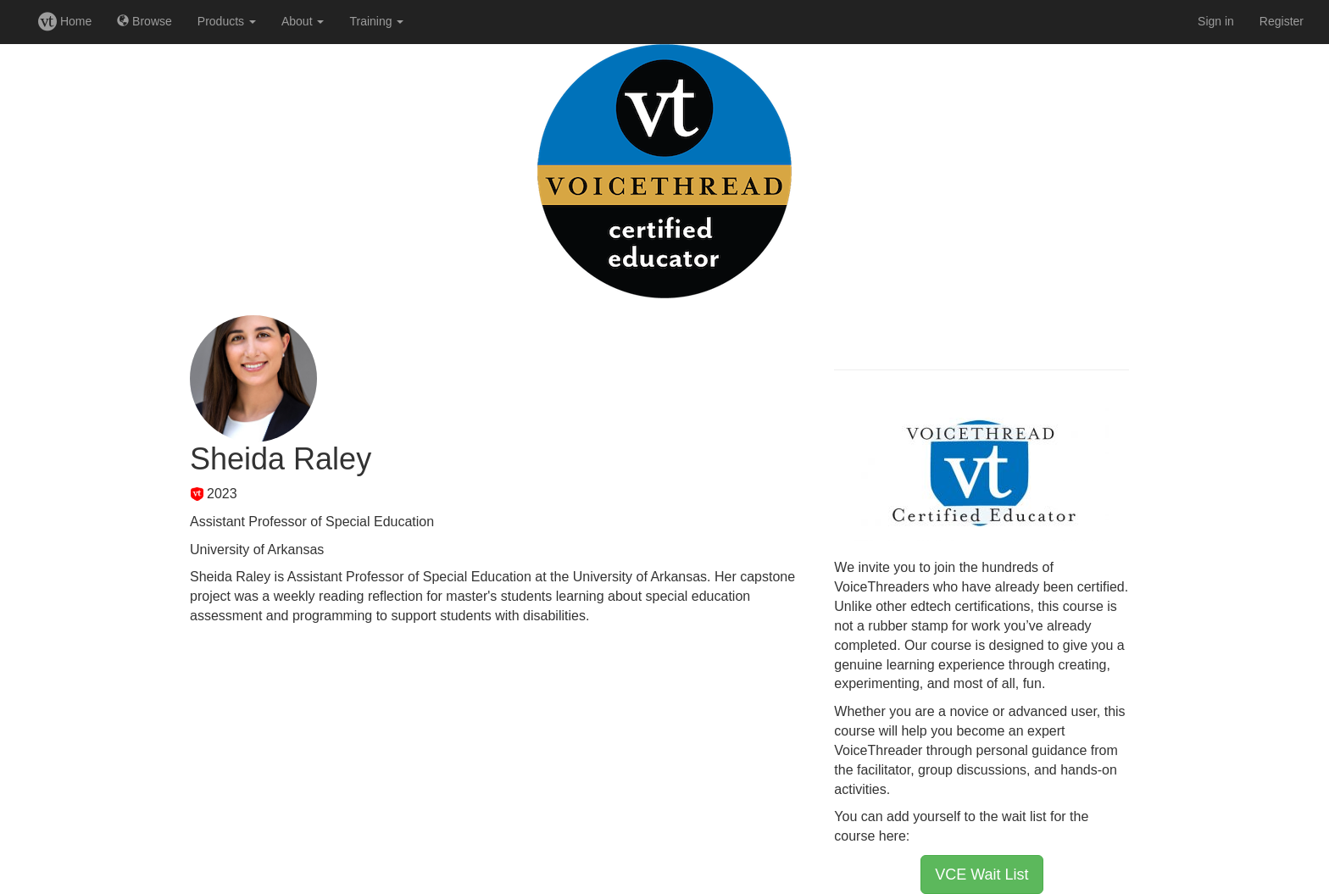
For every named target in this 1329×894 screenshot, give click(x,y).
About (302, 21)
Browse (144, 21)
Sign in (1216, 21)
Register (1281, 21)
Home (65, 21)
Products (226, 21)
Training (376, 21)
